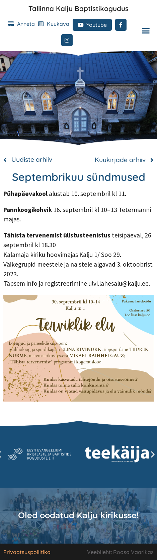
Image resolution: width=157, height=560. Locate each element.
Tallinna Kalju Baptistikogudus (78, 8)
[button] (146, 30)
